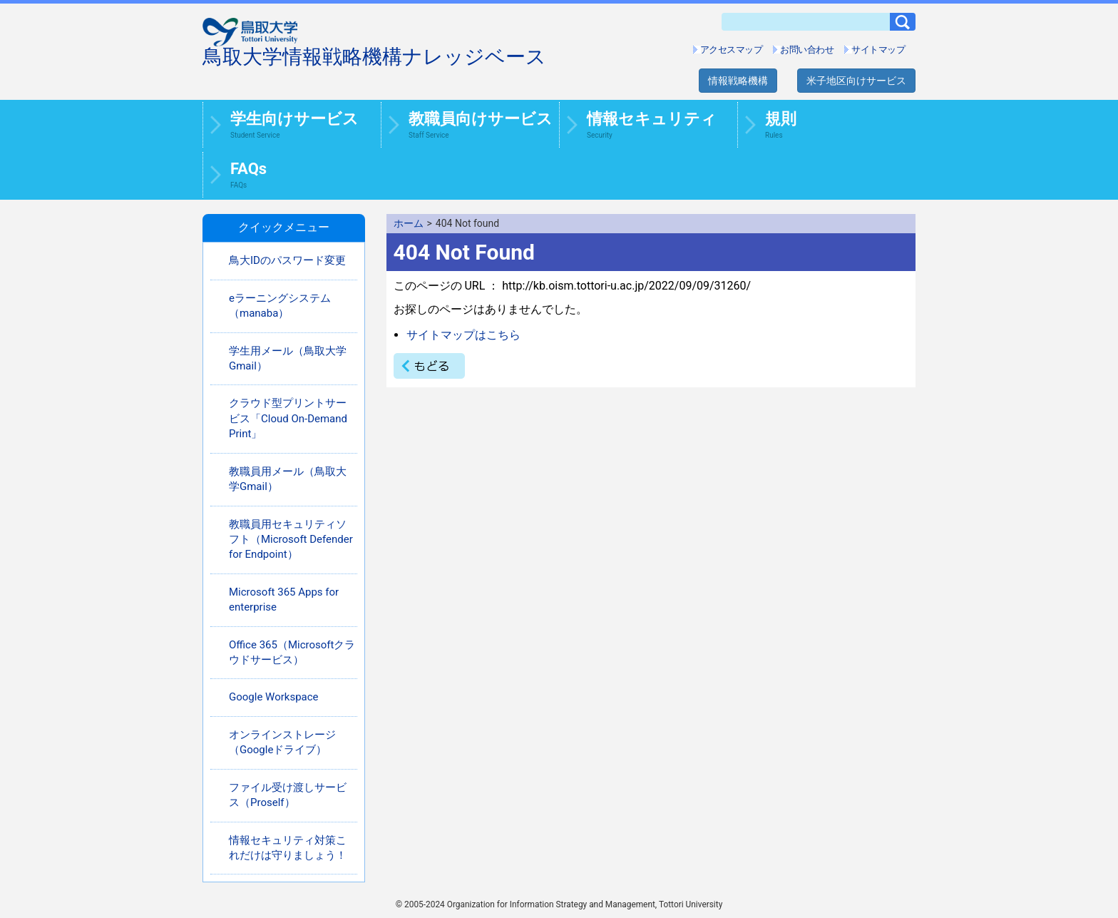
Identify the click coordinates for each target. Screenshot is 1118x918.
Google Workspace (274, 696)
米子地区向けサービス (856, 80)
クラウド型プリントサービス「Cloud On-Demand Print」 (288, 418)
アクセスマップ (731, 49)
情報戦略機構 (738, 80)
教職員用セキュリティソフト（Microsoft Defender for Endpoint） (291, 539)
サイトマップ (878, 49)
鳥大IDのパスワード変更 (287, 260)
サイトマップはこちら (463, 335)
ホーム (409, 223)
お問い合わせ (807, 49)
